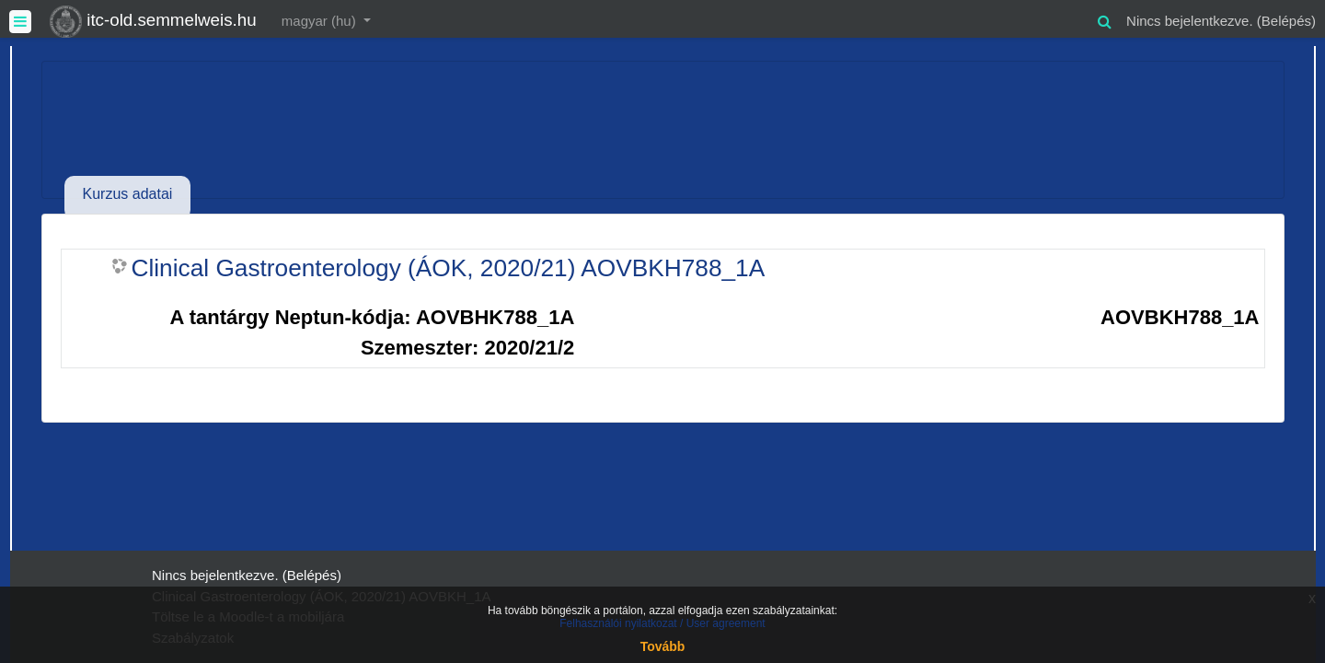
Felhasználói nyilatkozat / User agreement (662, 623)
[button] (1104, 19)
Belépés (1286, 21)
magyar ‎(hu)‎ (321, 21)
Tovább (663, 646)
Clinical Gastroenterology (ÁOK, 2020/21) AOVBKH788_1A (449, 268)
